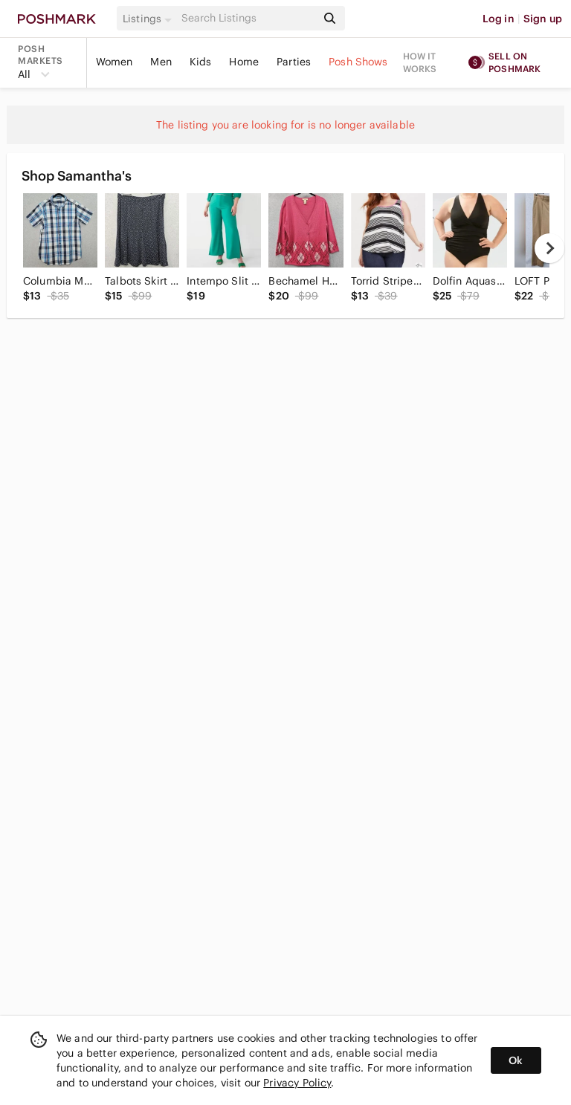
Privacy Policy (297, 1082)
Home (244, 61)
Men (160, 61)
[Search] (247, 18)
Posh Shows (358, 61)
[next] (549, 248)
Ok (516, 1060)
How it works (420, 62)
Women (114, 61)
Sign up (542, 18)
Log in (498, 18)
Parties (294, 61)
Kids (201, 61)
